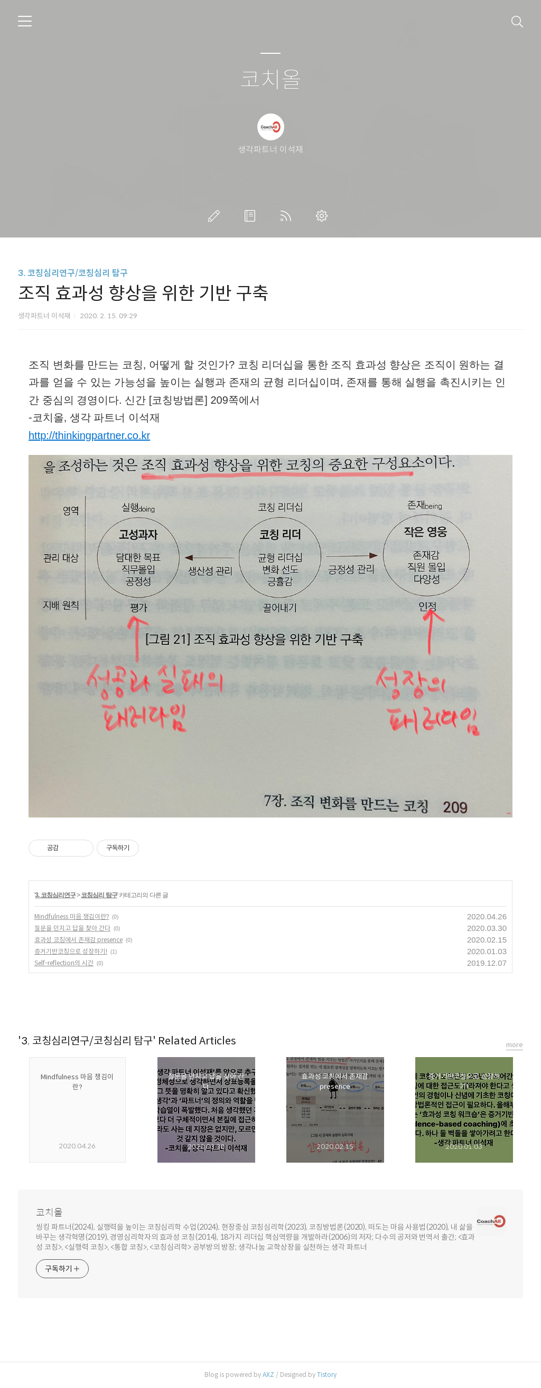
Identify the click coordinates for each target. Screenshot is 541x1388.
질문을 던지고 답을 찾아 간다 (72, 928)
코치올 (271, 80)
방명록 (252, 215)
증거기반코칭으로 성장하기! (70, 951)
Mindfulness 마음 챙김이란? (71, 916)
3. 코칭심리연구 (55, 895)
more (514, 1044)
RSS (288, 215)
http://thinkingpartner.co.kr (89, 435)
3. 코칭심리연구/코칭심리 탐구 (73, 273)
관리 (324, 215)
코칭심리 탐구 (99, 895)
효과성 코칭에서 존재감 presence (78, 940)
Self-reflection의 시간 (64, 963)
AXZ (268, 1375)
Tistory (327, 1375)
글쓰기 (216, 215)
